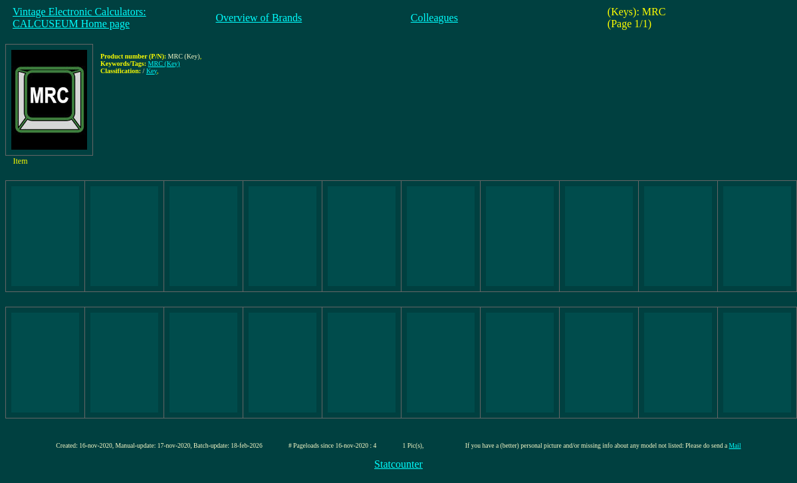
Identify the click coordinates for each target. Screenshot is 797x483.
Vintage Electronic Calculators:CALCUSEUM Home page (79, 17)
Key (151, 71)
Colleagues (434, 17)
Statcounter (398, 464)
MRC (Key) (164, 63)
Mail (735, 445)
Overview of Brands (259, 17)
